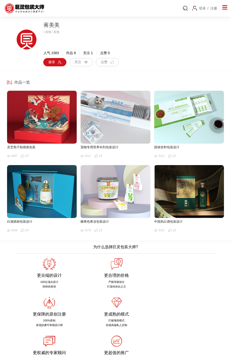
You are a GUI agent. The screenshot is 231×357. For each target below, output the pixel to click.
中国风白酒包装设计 (170, 222)
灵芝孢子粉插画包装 (23, 148)
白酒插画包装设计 (21, 222)
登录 (202, 8)
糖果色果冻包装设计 (96, 222)
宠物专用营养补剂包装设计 (102, 148)
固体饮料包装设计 (168, 148)
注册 (213, 8)
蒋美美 (52, 25)
